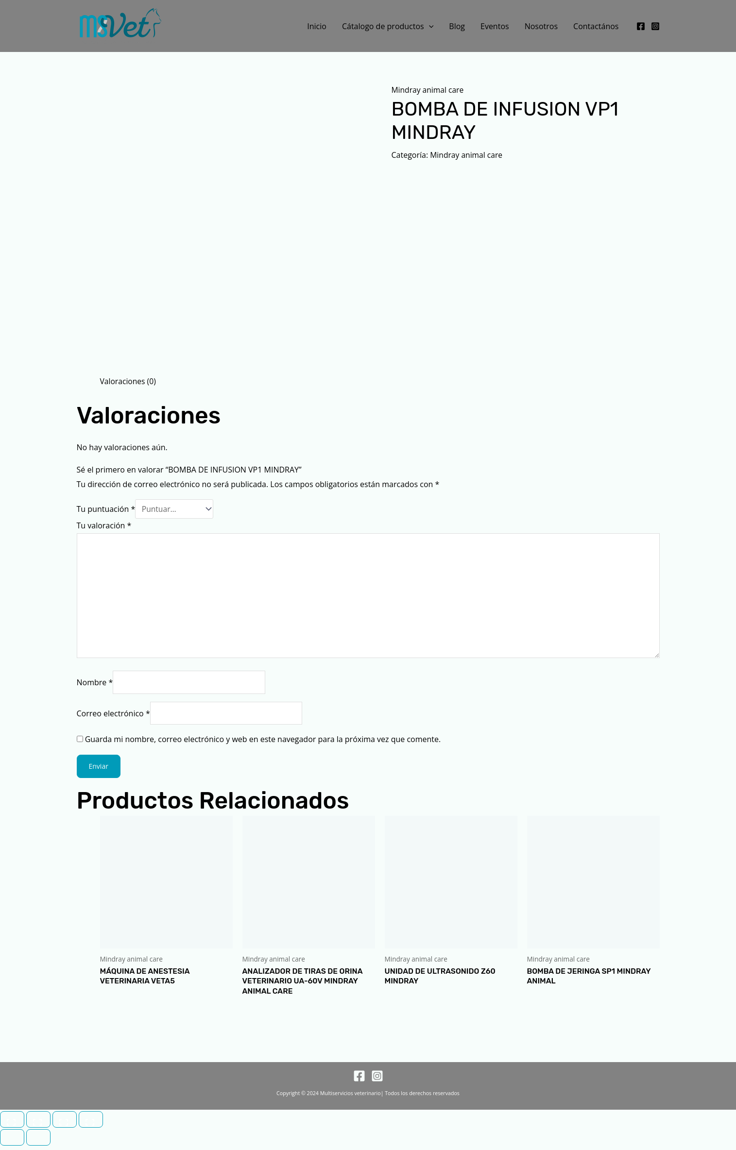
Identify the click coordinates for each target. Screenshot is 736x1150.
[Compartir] (64, 1124)
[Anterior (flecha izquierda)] (12, 1141)
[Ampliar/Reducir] (12, 1124)
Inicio (316, 26)
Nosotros (541, 26)
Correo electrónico (113, 716)
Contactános (595, 26)
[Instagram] (655, 26)
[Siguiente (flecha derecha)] (38, 1141)
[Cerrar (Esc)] (91, 1124)
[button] (429, 26)
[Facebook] (640, 26)
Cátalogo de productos (387, 26)
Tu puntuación (106, 509)
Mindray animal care (428, 90)
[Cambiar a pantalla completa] (38, 1124)
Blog (457, 26)
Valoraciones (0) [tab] (128, 381)
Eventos (494, 26)
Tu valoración (104, 525)
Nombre (95, 685)
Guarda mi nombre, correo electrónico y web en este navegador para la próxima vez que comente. (263, 742)
